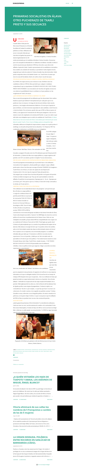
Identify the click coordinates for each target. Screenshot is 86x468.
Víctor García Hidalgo (68, 65)
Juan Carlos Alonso (67, 55)
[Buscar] (67, 3)
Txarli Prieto (66, 61)
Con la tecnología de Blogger (43, 464)
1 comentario (22, 429)
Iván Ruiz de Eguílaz (68, 53)
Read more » (50, 399)
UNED (65, 63)
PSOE (65, 60)
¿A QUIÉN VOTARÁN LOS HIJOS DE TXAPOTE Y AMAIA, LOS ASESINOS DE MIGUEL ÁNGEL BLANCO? (32, 379)
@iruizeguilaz (66, 48)
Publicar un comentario (18, 364)
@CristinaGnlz (66, 46)
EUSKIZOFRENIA (18, 3)
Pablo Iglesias (66, 56)
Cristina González (67, 50)
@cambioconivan (67, 45)
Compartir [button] (66, 38)
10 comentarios (22, 399)
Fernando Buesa (67, 51)
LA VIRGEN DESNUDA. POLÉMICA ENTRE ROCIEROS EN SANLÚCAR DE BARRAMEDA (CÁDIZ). (31, 440)
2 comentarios (22, 459)
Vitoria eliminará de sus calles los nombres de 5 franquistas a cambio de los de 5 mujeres (32, 410)
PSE (65, 58)
